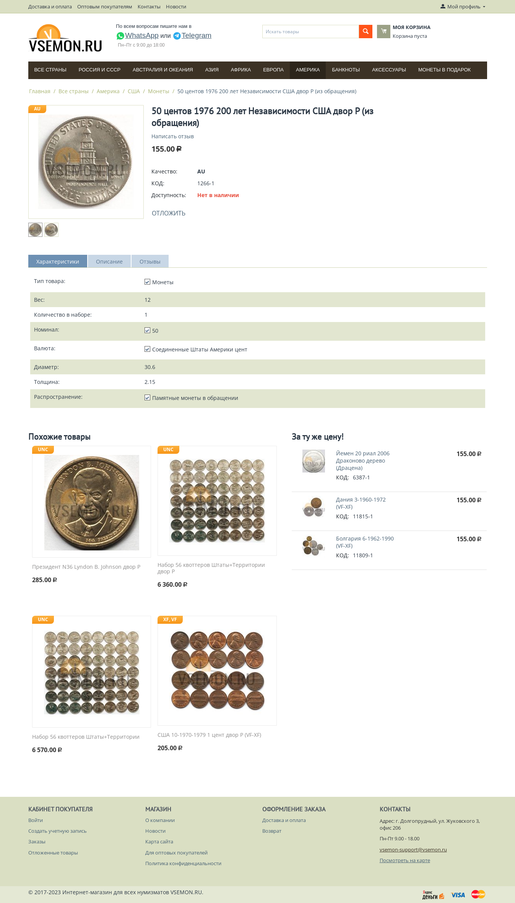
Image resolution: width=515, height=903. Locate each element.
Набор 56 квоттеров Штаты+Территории (86, 737)
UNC (43, 449)
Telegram (191, 35)
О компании (160, 820)
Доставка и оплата (50, 6)
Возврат (271, 830)
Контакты (149, 6)
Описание (109, 261)
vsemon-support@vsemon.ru (413, 849)
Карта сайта (159, 841)
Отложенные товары (53, 852)
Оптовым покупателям (104, 6)
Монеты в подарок (444, 70)
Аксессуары (389, 70)
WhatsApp (137, 35)
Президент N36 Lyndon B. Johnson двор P (86, 567)
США (134, 91)
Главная (39, 91)
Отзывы (150, 261)
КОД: (157, 183)
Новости (176, 6)
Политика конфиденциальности (183, 863)
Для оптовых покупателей (176, 852)
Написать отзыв (172, 136)
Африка (241, 70)
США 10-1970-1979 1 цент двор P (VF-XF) (209, 735)
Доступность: (168, 195)
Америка (308, 70)
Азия (212, 70)
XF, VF (170, 619)
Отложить (168, 213)
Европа (273, 70)
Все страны (50, 70)
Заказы (36, 841)
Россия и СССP (99, 70)
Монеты (158, 91)
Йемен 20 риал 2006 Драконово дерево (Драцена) (363, 460)
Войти (35, 820)
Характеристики (57, 261)
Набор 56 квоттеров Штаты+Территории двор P (211, 568)
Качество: (164, 171)
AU (37, 108)
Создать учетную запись (57, 830)
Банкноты (346, 70)
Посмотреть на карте (405, 860)
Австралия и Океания (163, 70)
